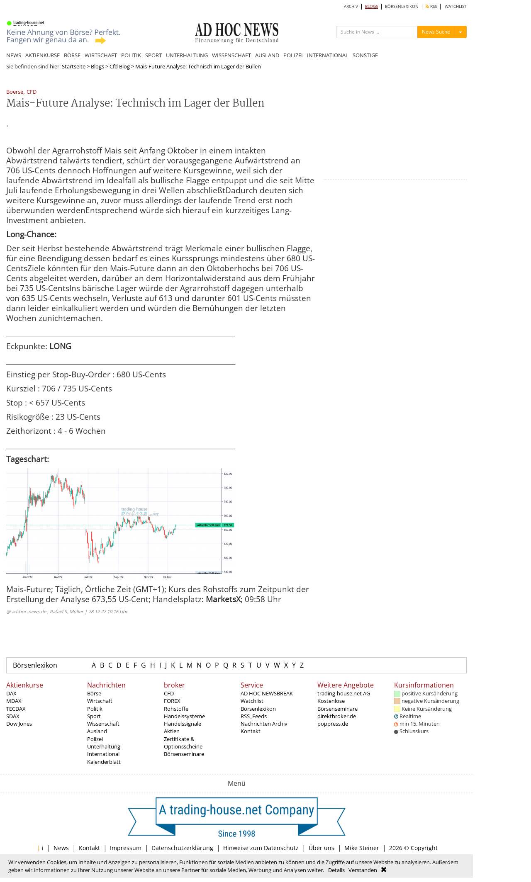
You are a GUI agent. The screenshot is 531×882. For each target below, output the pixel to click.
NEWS (13, 55)
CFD (32, 92)
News (61, 848)
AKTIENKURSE (42, 55)
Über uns (321, 848)
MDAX (14, 701)
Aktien (172, 731)
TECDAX (16, 708)
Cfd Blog (120, 66)
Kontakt (251, 731)
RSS (431, 6)
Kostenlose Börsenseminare (337, 704)
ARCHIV (351, 6)
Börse (94, 693)
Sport (94, 716)
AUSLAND (267, 55)
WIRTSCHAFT (101, 55)
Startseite (73, 66)
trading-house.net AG (343, 693)
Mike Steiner (361, 848)
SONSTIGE (365, 55)
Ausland (97, 731)
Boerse (14, 92)
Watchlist (252, 701)
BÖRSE (72, 55)
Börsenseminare (184, 754)
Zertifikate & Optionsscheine (183, 742)
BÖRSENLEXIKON (402, 6)
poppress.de (332, 723)
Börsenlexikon (35, 665)
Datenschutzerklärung (182, 848)
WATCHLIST (456, 6)
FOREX (172, 701)
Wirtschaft (99, 701)
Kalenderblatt (104, 761)
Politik (94, 708)
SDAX (12, 716)
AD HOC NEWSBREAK (267, 693)
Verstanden (362, 870)
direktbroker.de (336, 716)
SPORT (153, 55)
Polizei (95, 739)
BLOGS (371, 6)
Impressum (125, 848)
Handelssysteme (184, 716)
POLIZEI (293, 55)
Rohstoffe (176, 708)
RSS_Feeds (254, 716)
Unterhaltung (103, 746)
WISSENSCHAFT (231, 55)
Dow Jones (19, 723)
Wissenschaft (103, 723)
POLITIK (131, 55)
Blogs (97, 66)
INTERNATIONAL (327, 55)
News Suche (436, 31)
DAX (11, 693)
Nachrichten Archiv (264, 723)
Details (336, 870)
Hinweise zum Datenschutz (261, 848)
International (103, 754)
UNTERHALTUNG (187, 55)
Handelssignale (182, 723)
